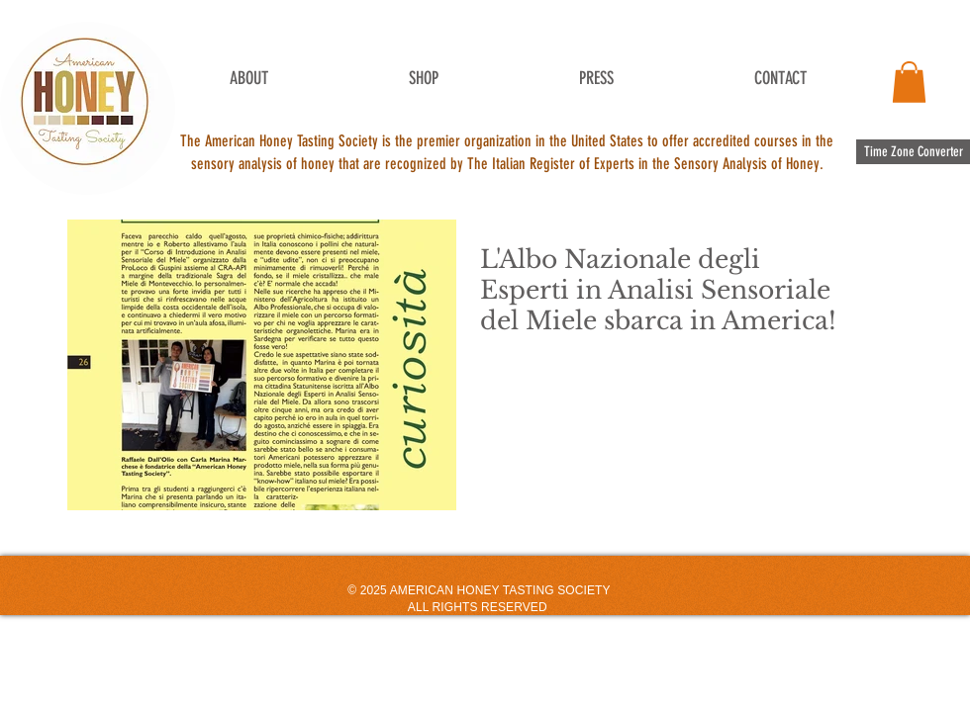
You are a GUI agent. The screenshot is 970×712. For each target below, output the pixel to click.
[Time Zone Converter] (913, 151)
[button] (909, 82)
